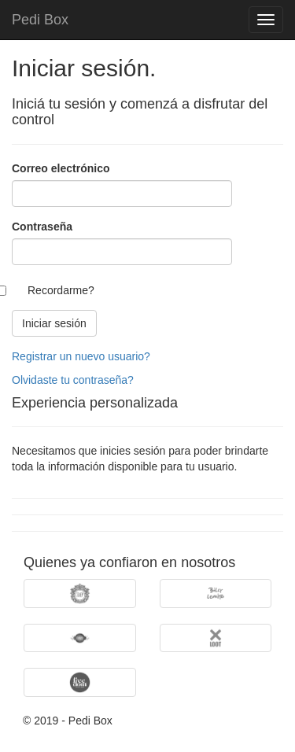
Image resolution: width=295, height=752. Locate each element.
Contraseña (42, 226)
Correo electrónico (60, 168)
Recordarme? (61, 290)
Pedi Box (40, 20)
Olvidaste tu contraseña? (73, 380)
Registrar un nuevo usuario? (81, 356)
